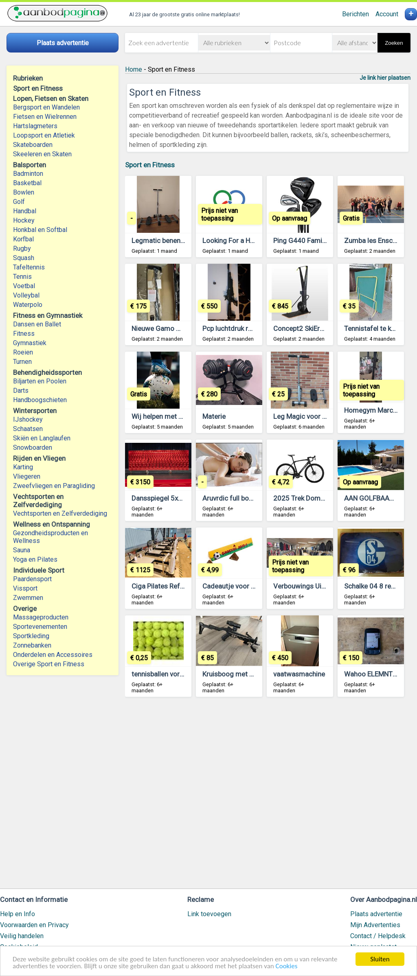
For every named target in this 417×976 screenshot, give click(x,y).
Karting (23, 467)
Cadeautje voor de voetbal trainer (253, 586)
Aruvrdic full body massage (244, 498)
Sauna (21, 550)
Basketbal (27, 183)
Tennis (22, 276)
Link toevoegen (209, 914)
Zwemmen (28, 598)
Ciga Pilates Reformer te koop (177, 586)
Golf (19, 202)
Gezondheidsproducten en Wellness (50, 537)
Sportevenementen (40, 626)
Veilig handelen (22, 936)
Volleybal (26, 295)
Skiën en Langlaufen (41, 438)
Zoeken (394, 43)
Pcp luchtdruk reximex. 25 (241, 328)
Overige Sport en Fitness (48, 664)
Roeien (23, 352)
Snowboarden (32, 447)
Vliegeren (26, 476)
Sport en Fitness (150, 165)
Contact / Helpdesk (378, 936)
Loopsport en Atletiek (44, 135)
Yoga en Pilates (35, 559)
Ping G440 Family (300, 240)
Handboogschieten (40, 400)
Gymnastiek (29, 343)
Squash (23, 258)
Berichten (355, 14)
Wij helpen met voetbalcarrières (180, 416)
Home (133, 69)
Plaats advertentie (376, 914)
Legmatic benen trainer (167, 240)
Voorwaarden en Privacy (34, 925)
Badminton (28, 173)
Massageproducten (40, 617)
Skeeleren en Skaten (42, 154)
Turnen (22, 361)
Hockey (24, 220)
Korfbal (23, 239)
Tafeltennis (29, 267)
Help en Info (17, 914)
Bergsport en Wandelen (46, 107)
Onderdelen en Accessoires (52, 655)
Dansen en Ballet (37, 324)
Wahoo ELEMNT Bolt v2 (379, 674)
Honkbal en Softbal (40, 230)
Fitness (24, 333)
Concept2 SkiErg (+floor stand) (320, 328)
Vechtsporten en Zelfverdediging (60, 513)
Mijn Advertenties (375, 925)
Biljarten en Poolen (39, 381)
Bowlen (23, 192)
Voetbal (24, 286)
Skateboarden (33, 145)
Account (386, 14)
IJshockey (28, 419)
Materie (214, 416)
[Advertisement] (267, 796)
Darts (21, 390)
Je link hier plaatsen (385, 77)
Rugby (22, 248)
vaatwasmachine (299, 674)
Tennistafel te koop (373, 328)
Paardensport (32, 579)
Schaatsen (28, 429)
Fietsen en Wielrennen (45, 116)
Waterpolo (27, 305)
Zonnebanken (32, 645)
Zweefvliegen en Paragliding (54, 486)
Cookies (287, 966)
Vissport (25, 588)
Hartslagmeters (35, 126)
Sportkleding (31, 636)
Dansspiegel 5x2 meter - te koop (181, 498)
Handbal (24, 211)
